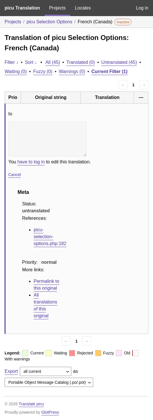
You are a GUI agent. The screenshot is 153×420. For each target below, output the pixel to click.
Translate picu (31, 404)
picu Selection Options (49, 21)
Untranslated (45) (119, 62)
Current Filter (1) (109, 71)
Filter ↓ (11, 62)
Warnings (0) (72, 71)
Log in (142, 7)
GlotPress (50, 412)
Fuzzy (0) (42, 71)
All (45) (52, 62)
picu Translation (22, 7)
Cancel (14, 174)
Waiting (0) (16, 71)
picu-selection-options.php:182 (50, 236)
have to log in (31, 161)
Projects (57, 7)
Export (11, 371)
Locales (83, 7)
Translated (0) (80, 62)
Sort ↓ (31, 62)
